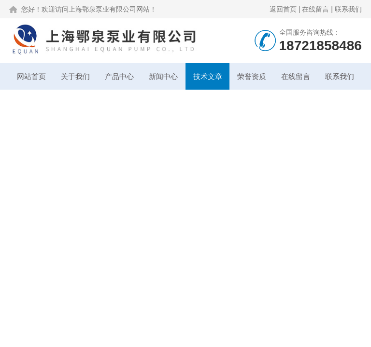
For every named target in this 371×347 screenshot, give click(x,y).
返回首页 (283, 9)
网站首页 (31, 76)
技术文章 (207, 76)
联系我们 (348, 9)
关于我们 (75, 76)
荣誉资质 (251, 76)
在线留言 (315, 9)
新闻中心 (163, 76)
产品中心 (119, 76)
